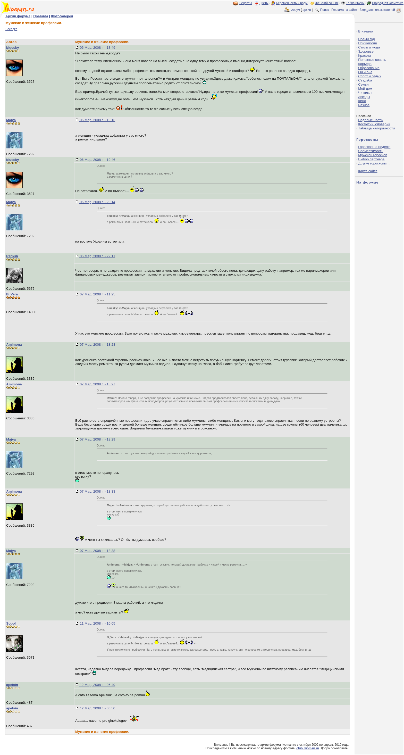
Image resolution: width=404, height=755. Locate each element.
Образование (369, 68)
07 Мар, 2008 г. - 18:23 (97, 344)
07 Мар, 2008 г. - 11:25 (97, 294)
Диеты (263, 3)
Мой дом (365, 88)
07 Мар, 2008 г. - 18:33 (97, 491)
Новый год (366, 39)
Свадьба (365, 80)
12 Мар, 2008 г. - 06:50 (97, 708)
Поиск (324, 10)
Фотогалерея (62, 16)
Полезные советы (372, 60)
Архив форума (17, 16)
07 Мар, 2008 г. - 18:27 (97, 384)
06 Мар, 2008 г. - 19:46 (97, 160)
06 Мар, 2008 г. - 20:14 (97, 202)
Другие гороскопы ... (374, 163)
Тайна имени (355, 3)
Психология (367, 43)
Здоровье (366, 51)
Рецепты (245, 3)
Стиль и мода (369, 47)
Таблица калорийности (376, 128)
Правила (40, 16)
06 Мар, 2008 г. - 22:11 (97, 256)
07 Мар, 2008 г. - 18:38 (97, 551)
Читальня (365, 93)
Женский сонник (326, 3)
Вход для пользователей (380, 10)
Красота (364, 55)
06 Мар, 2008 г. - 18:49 (97, 47)
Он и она (365, 72)
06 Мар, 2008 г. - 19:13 (97, 120)
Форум (295, 10)
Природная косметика (387, 3)
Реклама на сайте (344, 10)
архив (306, 10)
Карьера (365, 64)
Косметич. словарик (374, 124)
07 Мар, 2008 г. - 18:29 (97, 439)
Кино (362, 101)
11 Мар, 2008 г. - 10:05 (97, 623)
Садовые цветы (370, 120)
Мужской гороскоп (372, 155)
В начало (365, 31)
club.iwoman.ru (307, 748)
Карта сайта (367, 171)
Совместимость (370, 151)
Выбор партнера (371, 159)
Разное (363, 105)
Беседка (11, 29)
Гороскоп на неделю (374, 147)
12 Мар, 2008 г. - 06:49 (97, 685)
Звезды (364, 97)
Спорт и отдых (369, 76)
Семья (363, 84)
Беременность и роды (292, 3)
